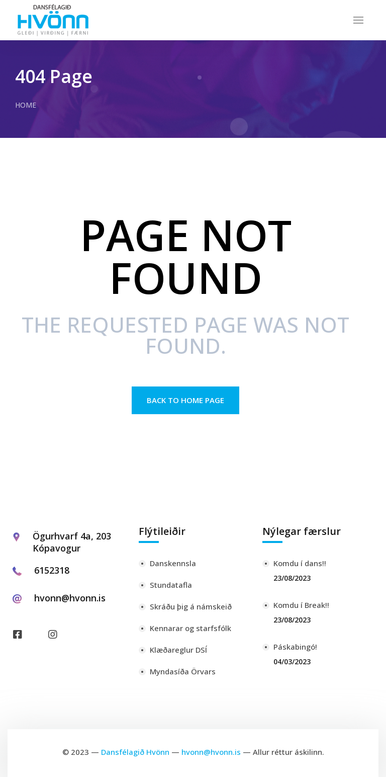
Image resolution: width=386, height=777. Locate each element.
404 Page (53, 76)
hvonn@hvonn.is (70, 598)
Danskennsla (173, 563)
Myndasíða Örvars (183, 671)
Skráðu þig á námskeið (191, 606)
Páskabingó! (295, 647)
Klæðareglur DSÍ (178, 650)
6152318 (51, 570)
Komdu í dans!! (299, 563)
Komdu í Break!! (301, 605)
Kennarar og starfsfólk (190, 628)
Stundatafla (171, 585)
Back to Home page (185, 400)
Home (25, 105)
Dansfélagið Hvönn (135, 752)
